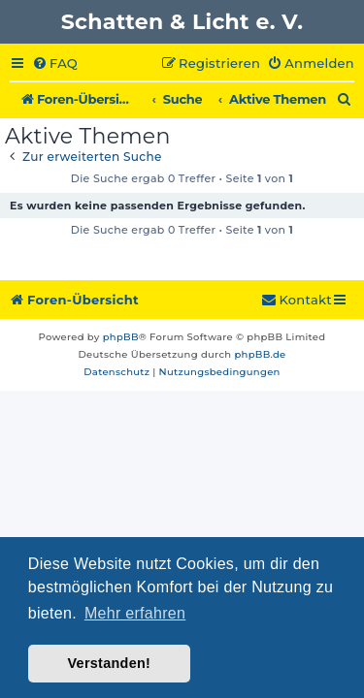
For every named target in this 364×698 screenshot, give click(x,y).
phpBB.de (259, 354)
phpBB (121, 337)
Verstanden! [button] (108, 663)
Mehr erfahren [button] (134, 613)
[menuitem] (55, 64)
